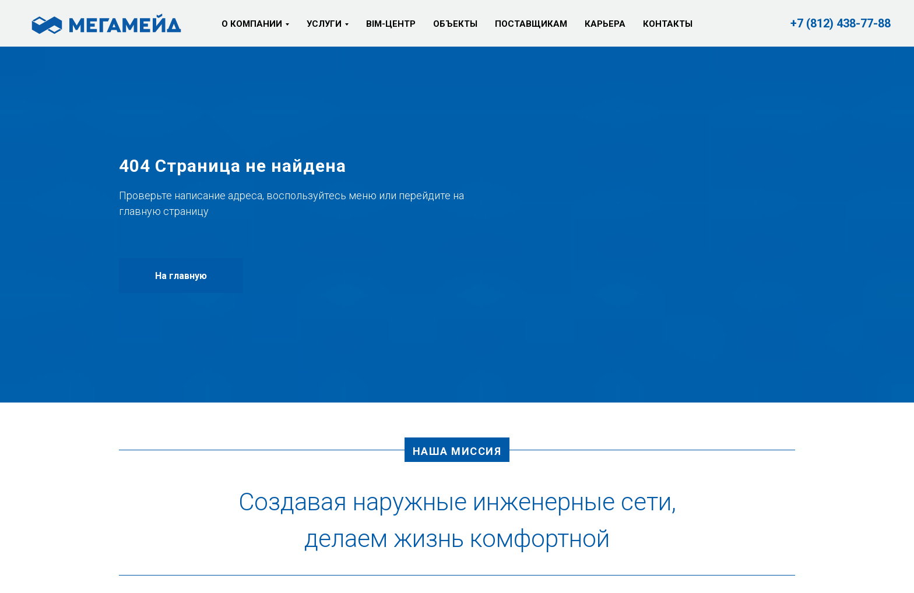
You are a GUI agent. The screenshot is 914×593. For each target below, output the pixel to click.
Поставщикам (531, 24)
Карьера (605, 24)
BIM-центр (391, 24)
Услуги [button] (324, 24)
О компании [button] (252, 24)
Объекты (455, 24)
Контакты (667, 24)
